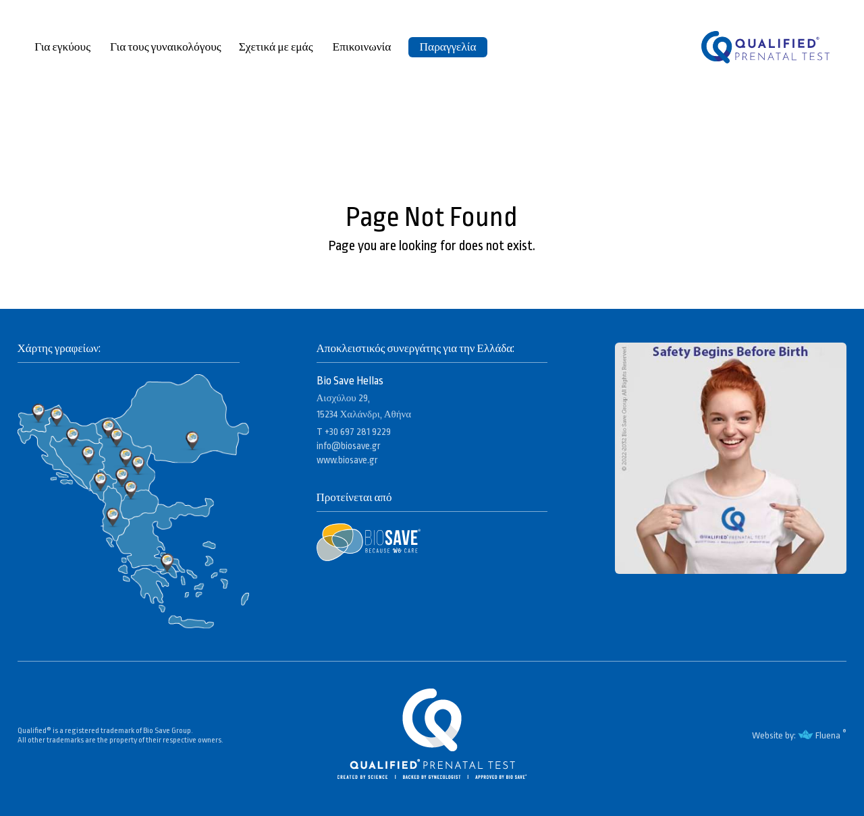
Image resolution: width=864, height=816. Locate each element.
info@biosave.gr (349, 445)
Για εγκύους (63, 46)
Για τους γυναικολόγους (165, 46)
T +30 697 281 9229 (354, 431)
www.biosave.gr (347, 460)
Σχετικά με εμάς (277, 46)
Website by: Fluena (796, 735)
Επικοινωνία (362, 46)
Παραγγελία (447, 46)
